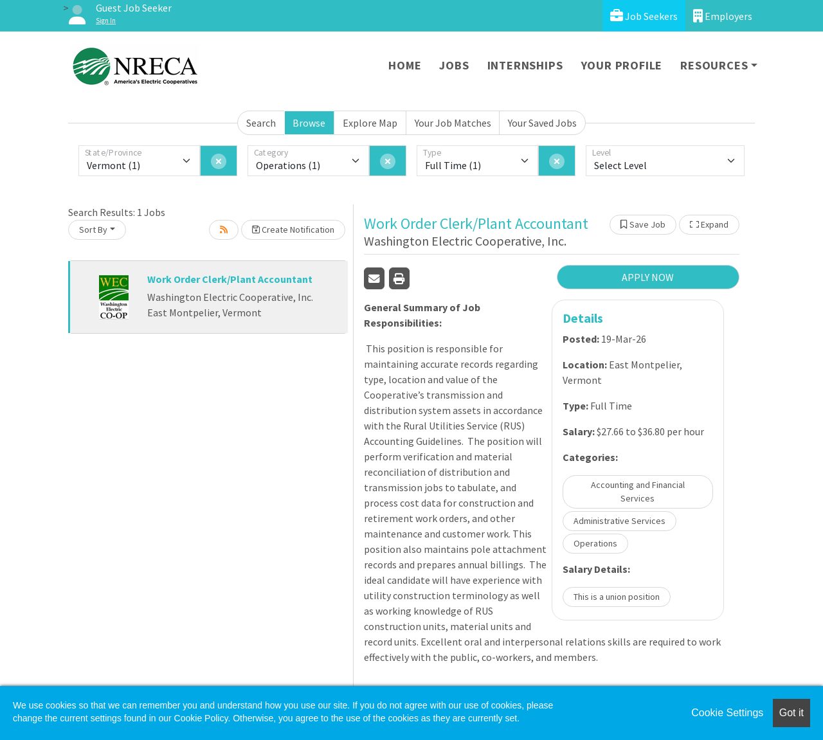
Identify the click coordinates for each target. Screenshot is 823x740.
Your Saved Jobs (542, 122)
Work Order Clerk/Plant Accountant (229, 279)
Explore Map (370, 122)
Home (404, 65)
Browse (309, 122)
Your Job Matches (453, 122)
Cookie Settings (727, 712)
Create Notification (293, 229)
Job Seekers (644, 16)
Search (261, 122)
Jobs (454, 65)
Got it (791, 712)
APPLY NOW (648, 277)
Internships (525, 65)
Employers (722, 16)
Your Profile (622, 65)
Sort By (93, 229)
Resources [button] (714, 65)
